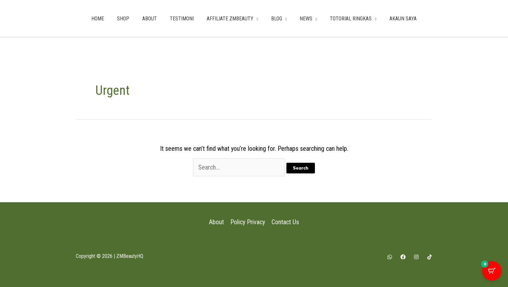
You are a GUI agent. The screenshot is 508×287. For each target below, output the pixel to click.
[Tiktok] (429, 256)
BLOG (276, 19)
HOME (97, 19)
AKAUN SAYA (403, 19)
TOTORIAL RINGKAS (351, 19)
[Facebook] (403, 256)
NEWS (306, 19)
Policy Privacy (247, 222)
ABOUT (149, 19)
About (216, 222)
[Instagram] (416, 256)
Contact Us (285, 222)
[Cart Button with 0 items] (492, 271)
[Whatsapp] (389, 256)
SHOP (123, 19)
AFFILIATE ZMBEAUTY (230, 19)
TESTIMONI (182, 19)
